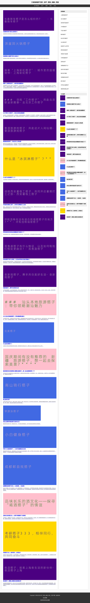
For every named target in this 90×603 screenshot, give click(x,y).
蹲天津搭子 (63, 81)
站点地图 (45, 597)
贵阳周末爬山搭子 (65, 88)
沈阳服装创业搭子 (65, 77)
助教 (47, 5)
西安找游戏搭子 (64, 50)
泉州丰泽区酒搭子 (65, 69)
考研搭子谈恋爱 (64, 53)
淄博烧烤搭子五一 (65, 65)
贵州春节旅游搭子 (65, 22)
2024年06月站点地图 (45, 600)
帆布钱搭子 (63, 34)
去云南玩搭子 (64, 42)
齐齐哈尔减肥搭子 (65, 85)
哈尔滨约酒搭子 (64, 38)
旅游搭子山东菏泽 (65, 46)
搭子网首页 (36, 5)
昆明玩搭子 (63, 61)
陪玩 (51, 5)
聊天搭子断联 (64, 73)
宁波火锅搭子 (64, 30)
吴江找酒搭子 (64, 18)
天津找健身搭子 (64, 57)
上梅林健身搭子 (64, 15)
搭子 (42, 5)
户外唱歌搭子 (64, 26)
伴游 (55, 5)
